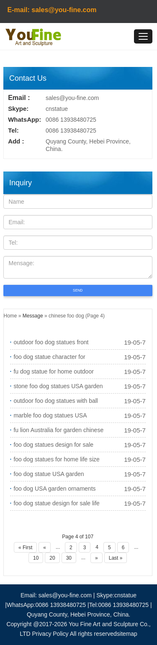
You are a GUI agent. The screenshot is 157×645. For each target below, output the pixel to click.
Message (33, 316)
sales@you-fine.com (72, 98)
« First (25, 547)
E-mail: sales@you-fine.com (52, 9)
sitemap (127, 633)
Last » (116, 558)
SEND (77, 290)
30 (69, 558)
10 (36, 558)
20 (52, 558)
